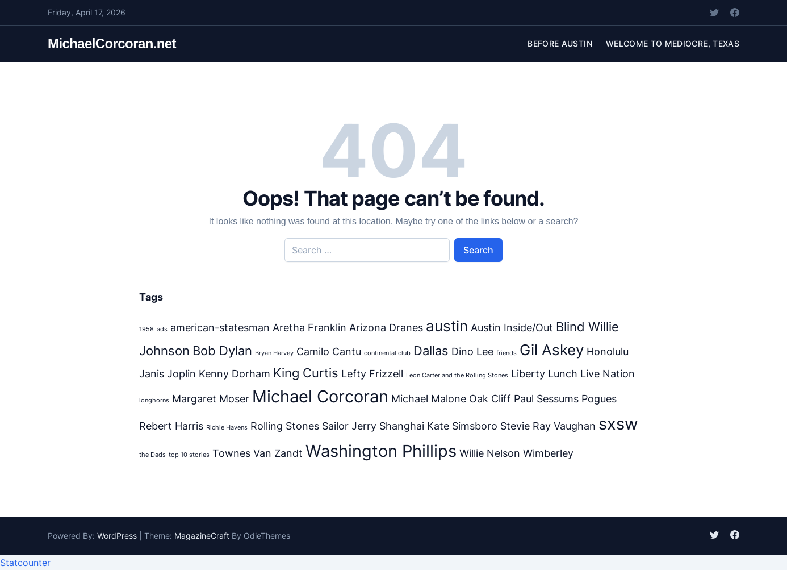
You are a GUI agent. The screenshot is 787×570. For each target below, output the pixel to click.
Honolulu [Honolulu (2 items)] (608, 351)
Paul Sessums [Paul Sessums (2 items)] (546, 399)
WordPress (117, 535)
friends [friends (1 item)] (506, 353)
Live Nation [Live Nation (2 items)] (607, 374)
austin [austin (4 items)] (447, 326)
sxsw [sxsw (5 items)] (618, 424)
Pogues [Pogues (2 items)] (599, 399)
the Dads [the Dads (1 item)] (152, 455)
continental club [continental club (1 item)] (387, 353)
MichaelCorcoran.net (112, 43)
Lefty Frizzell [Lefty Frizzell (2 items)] (372, 374)
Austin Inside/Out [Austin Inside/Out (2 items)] (512, 328)
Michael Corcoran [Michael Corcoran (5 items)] (320, 396)
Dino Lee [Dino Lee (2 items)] (472, 351)
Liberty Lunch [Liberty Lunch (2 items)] (544, 374)
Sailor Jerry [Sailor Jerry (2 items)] (349, 426)
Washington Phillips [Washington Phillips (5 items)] (381, 451)
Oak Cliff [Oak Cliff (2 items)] (490, 399)
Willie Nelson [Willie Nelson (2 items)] (489, 453)
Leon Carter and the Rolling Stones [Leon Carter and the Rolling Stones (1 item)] (457, 375)
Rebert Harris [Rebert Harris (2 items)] (171, 426)
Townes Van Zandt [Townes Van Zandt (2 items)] (257, 453)
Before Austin (560, 43)
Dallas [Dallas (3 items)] (431, 350)
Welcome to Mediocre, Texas (672, 43)
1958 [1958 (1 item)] (146, 329)
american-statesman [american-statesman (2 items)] (220, 328)
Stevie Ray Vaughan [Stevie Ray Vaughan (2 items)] (548, 426)
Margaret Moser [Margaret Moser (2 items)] (210, 399)
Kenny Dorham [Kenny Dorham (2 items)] (234, 374)
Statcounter (25, 562)
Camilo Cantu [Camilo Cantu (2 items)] (328, 351)
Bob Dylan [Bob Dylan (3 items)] (222, 350)
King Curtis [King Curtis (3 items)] (305, 372)
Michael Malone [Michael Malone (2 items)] (428, 399)
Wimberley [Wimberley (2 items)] (548, 453)
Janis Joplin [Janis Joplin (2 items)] (167, 374)
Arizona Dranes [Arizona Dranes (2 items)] (386, 328)
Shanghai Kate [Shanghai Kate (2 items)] (414, 426)
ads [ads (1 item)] (162, 329)
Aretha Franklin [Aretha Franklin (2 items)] (309, 328)
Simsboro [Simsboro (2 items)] (474, 426)
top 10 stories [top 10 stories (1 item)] (189, 455)
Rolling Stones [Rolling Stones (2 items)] (284, 426)
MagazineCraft (201, 535)
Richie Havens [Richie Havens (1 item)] (227, 427)
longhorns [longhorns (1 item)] (154, 400)
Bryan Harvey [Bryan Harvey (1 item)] (274, 353)
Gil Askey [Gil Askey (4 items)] (552, 350)
